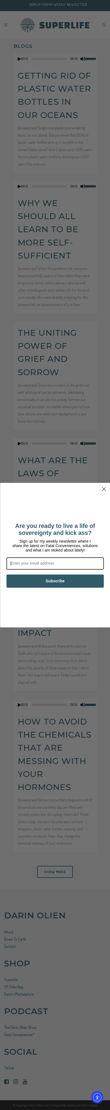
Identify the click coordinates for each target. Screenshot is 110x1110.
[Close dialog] (103, 489)
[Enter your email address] (55, 563)
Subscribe (54, 581)
